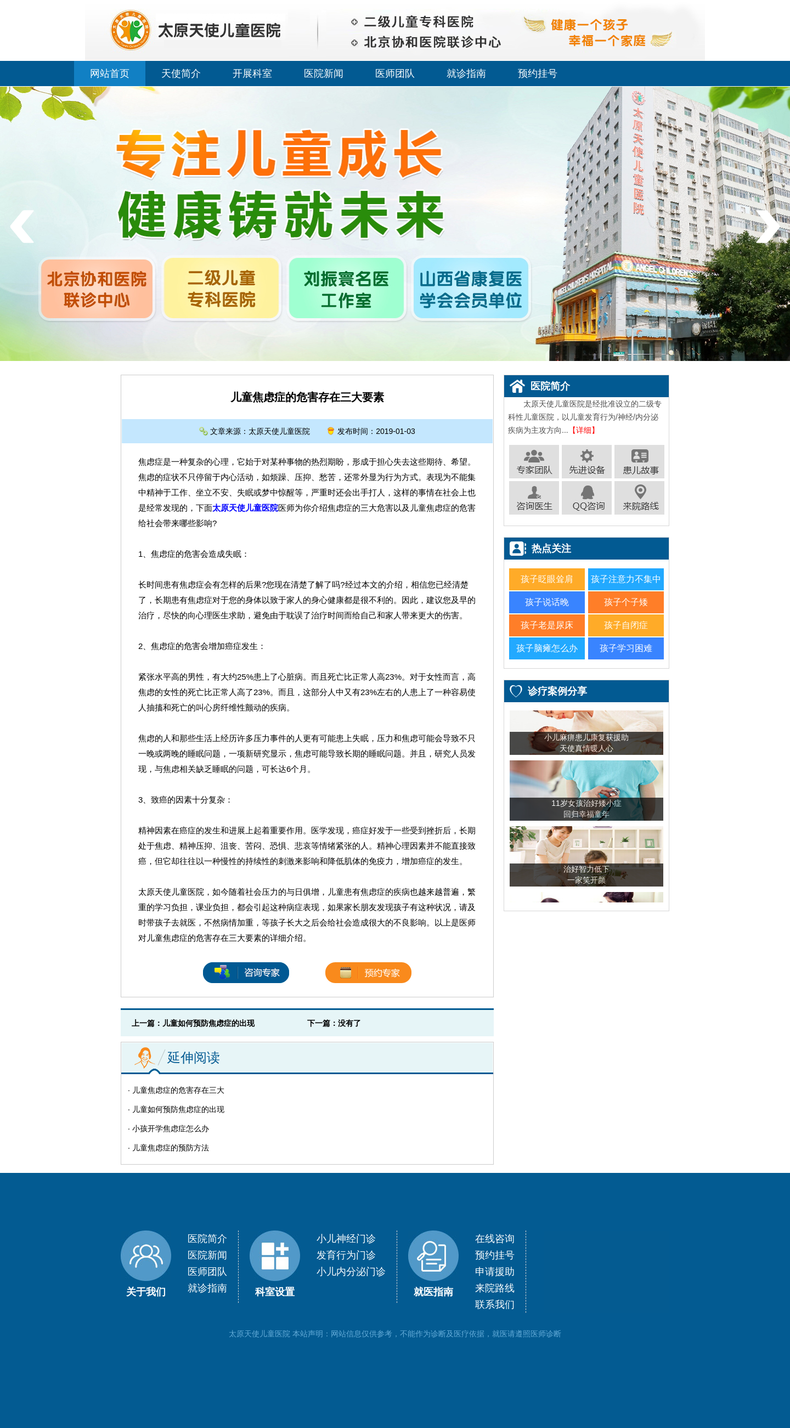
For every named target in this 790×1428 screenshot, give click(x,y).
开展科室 (252, 73)
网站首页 (109, 73)
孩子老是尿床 (547, 625)
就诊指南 (466, 73)
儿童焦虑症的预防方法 (170, 1147)
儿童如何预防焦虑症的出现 (208, 1023)
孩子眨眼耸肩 (547, 579)
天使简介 (181, 73)
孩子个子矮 (626, 602)
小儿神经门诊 (346, 1238)
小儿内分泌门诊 (351, 1271)
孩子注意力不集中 (626, 579)
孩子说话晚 (547, 602)
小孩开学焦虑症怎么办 (170, 1128)
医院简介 (207, 1238)
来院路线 (495, 1288)
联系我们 (495, 1304)
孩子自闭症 (626, 625)
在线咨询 (495, 1238)
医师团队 (395, 73)
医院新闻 (323, 73)
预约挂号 (537, 73)
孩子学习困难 (626, 648)
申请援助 (495, 1271)
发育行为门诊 (346, 1255)
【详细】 (583, 430)
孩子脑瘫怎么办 (547, 648)
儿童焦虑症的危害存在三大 (178, 1090)
